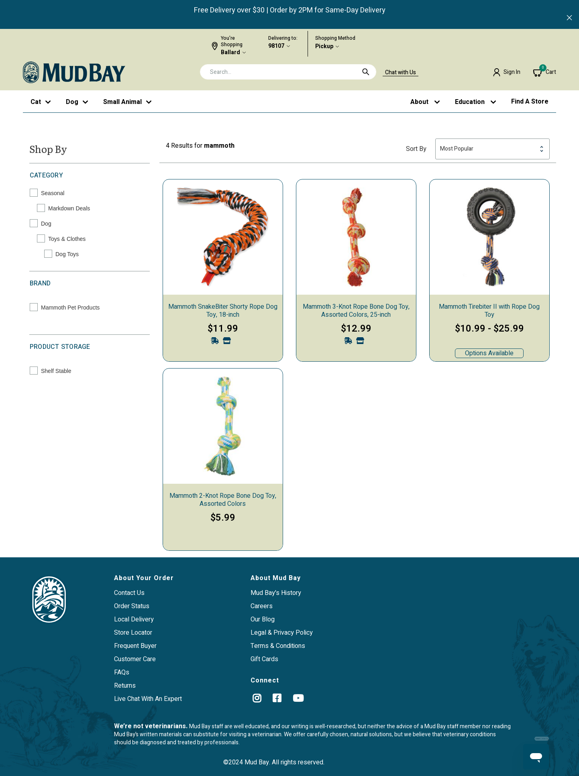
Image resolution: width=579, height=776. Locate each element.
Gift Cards (264, 659)
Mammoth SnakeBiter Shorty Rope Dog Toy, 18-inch (222, 311)
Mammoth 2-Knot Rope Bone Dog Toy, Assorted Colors (222, 500)
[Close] (569, 18)
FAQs (121, 672)
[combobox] (288, 71)
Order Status (131, 606)
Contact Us (129, 593)
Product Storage (60, 347)
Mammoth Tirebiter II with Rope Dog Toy (489, 311)
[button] (506, 72)
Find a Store (529, 101)
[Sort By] (492, 148)
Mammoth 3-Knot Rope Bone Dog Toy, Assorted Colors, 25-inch (356, 311)
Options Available (489, 353)
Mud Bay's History (276, 593)
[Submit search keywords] (366, 72)
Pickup (324, 47)
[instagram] (257, 698)
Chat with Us (400, 72)
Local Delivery (134, 619)
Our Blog (263, 619)
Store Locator (133, 633)
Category (46, 175)
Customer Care (135, 659)
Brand (40, 283)
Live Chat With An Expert (148, 699)
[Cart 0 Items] (544, 72)
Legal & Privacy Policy (282, 633)
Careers (262, 606)
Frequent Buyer (135, 646)
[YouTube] (298, 698)
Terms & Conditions (278, 646)
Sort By (416, 149)
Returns (125, 685)
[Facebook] (277, 698)
